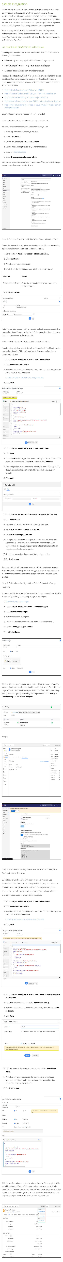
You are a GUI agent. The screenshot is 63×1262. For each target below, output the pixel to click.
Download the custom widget (17, 601)
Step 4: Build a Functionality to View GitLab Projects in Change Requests (33, 101)
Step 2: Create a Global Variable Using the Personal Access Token (30, 94)
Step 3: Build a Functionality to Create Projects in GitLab (26, 97)
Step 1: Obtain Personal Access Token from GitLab (24, 90)
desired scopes (20, 152)
